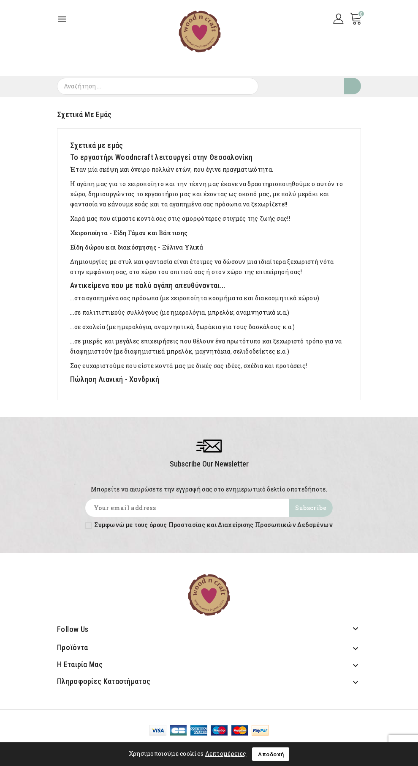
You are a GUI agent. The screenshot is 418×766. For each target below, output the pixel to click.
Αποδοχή (271, 754)
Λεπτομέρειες (226, 754)
